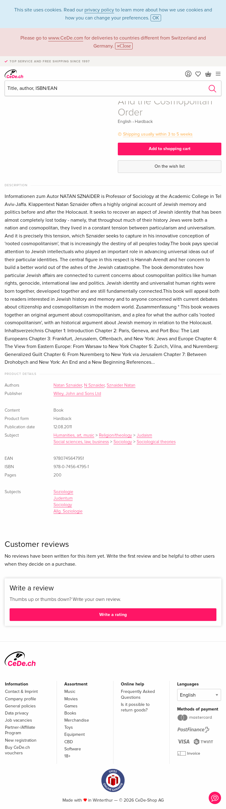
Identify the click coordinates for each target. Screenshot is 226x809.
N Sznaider (94, 385)
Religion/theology (115, 435)
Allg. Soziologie (68, 511)
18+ (67, 756)
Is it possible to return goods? (135, 707)
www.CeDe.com (65, 38)
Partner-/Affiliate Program (20, 730)
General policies (20, 706)
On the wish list (170, 166)
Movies (71, 699)
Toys (68, 727)
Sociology (122, 442)
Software (72, 749)
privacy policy (99, 10)
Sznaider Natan (121, 385)
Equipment (74, 734)
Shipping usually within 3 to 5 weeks (158, 134)
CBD (68, 741)
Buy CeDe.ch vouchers (17, 750)
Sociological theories (156, 442)
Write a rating (113, 614)
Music (69, 691)
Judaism (144, 435)
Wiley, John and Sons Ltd (77, 394)
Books (70, 713)
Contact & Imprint (21, 691)
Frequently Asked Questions (138, 694)
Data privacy (16, 713)
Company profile (20, 699)
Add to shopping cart (169, 148)
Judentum (63, 498)
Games (71, 706)
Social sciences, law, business (81, 442)
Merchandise (76, 720)
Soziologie (63, 492)
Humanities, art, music (73, 435)
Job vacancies (18, 720)
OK (155, 18)
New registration (20, 740)
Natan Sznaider (67, 385)
